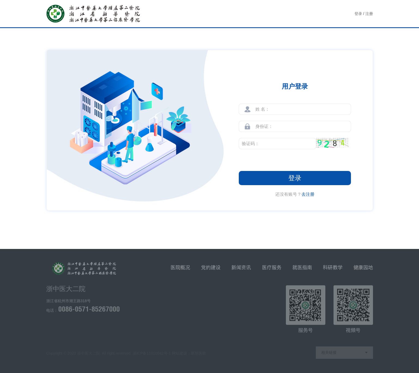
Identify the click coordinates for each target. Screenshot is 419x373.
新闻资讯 (241, 269)
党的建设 (211, 269)
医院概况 (180, 269)
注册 (369, 13)
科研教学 (332, 269)
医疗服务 (272, 269)
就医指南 (302, 269)
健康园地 (363, 269)
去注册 (307, 194)
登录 (358, 13)
